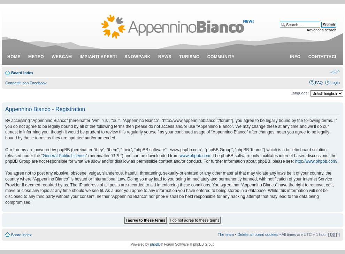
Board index (22, 73)
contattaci (322, 56)
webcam (62, 56)
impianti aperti (98, 56)
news (164, 56)
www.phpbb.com (194, 155)
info (295, 56)
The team (226, 234)
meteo (36, 56)
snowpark (138, 56)
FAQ (319, 82)
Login (335, 82)
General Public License (64, 155)
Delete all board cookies (257, 234)
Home (14, 56)
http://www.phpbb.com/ (316, 161)
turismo (189, 56)
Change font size (335, 71)
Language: (300, 93)
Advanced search (321, 30)
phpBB (155, 244)
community (221, 56)
